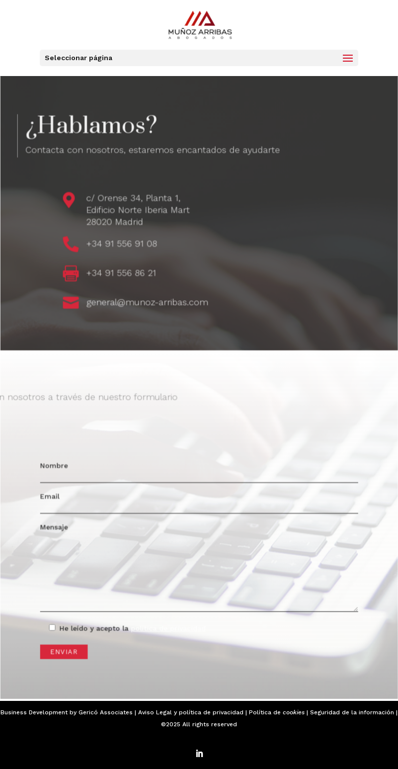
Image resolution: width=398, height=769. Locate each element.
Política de (277, 712)
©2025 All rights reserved (199, 724)
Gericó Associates (106, 712)
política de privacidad (211, 712)
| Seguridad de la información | (351, 712)
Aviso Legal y (158, 712)
